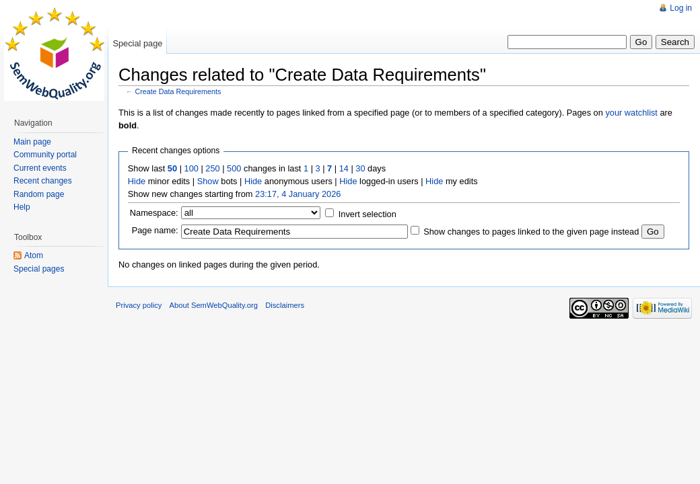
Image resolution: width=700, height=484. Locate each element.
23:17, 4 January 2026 (298, 194)
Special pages (38, 269)
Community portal (45, 154)
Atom (33, 255)
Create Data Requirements (178, 91)
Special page (137, 43)
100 (191, 168)
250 (212, 168)
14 (344, 168)
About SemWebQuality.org (214, 305)
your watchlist (631, 113)
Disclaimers (284, 305)
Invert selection (367, 214)
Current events (40, 168)
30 (360, 168)
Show (208, 181)
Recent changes (42, 181)
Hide (136, 181)
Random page (38, 194)
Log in (681, 8)
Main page (32, 142)
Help (21, 207)
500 (234, 168)
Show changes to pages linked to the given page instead (531, 232)
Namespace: (154, 213)
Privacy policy (139, 305)
